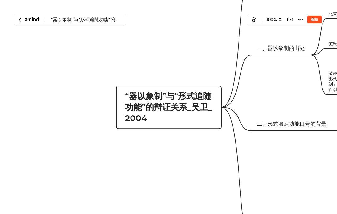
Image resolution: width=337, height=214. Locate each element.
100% (271, 20)
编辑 (314, 19)
